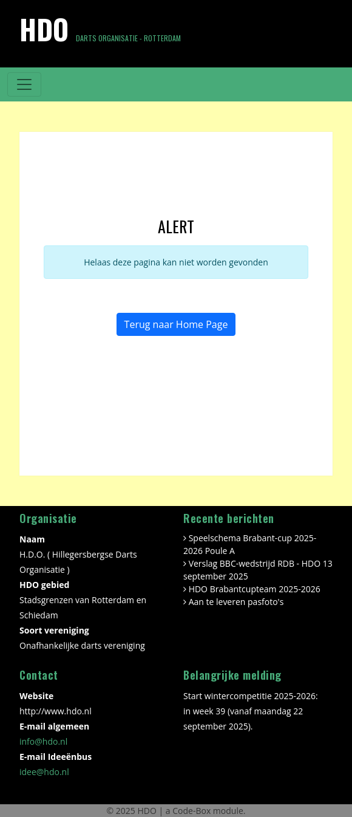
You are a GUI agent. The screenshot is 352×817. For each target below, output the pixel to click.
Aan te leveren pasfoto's (236, 601)
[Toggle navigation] (24, 84)
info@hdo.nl (43, 741)
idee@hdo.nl (44, 772)
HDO (147, 810)
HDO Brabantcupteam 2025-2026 (254, 589)
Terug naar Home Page (176, 324)
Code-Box (191, 810)
